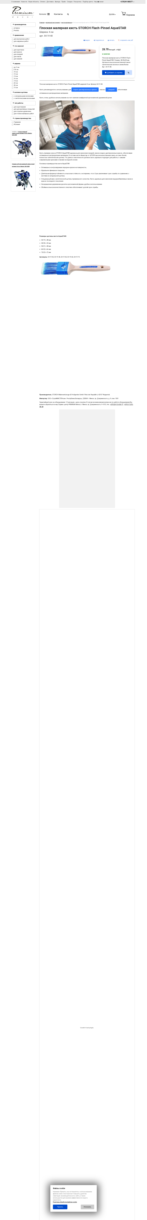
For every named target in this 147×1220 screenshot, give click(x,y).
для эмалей (17, 59)
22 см (15, 83)
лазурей (111, 90)
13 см (15, 88)
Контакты (58, 14)
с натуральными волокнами (23, 96)
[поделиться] (99, 40)
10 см (15, 72)
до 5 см (15, 67)
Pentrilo (15, 31)
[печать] (111, 40)
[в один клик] (128, 72)
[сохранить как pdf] (125, 40)
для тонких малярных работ (23, 114)
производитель (20, 24)
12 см (15, 74)
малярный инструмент (53, 22)
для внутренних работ (21, 39)
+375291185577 (127, 2)
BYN (113, 14)
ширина (17, 63)
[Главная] (22, 17)
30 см (15, 85)
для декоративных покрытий (23, 109)
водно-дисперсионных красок (85, 90)
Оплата (42, 2)
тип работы (18, 103)
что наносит (19, 46)
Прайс (63, 2)
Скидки (69, 2)
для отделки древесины (21, 111)
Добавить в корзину (114, 73)
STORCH (16, 28)
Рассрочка (77, 2)
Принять (60, 1207)
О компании (15, 2)
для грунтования (19, 107)
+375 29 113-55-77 (116, 404)
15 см (15, 76)
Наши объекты (33, 2)
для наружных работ (20, 41)
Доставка (50, 2)
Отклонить (87, 1207)
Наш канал (98, 2)
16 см (15, 79)
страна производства (22, 118)
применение (19, 35)
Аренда (57, 2)
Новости (24, 2)
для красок (17, 52)
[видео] (87, 40)
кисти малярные (66, 22)
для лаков (16, 57)
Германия (16, 122)
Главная (41, 22)
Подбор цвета (88, 2)
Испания (16, 124)
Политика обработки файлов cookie (65, 1202)
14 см (15, 81)
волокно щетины (21, 92)
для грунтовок (18, 50)
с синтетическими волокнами (23, 98)
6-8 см (15, 70)
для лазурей (17, 54)
